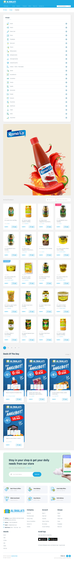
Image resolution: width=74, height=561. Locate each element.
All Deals (68, 354)
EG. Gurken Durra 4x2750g (11, 220)
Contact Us (41, 6)
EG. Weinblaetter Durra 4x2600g (62, 221)
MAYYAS (5, 548)
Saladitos (26, 223)
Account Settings (46, 526)
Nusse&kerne (11, 75)
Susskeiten (11, 78)
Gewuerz (10, 98)
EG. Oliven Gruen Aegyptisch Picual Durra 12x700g (27, 250)
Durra (8, 223)
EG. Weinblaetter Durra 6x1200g (10, 249)
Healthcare (11, 106)
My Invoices (44, 524)
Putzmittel (11, 102)
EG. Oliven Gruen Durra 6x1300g (27, 305)
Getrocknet (11, 90)
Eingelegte (11, 39)
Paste (10, 35)
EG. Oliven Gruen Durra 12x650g (44, 334)
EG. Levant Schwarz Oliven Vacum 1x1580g (63, 249)
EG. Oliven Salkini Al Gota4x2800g (9, 334)
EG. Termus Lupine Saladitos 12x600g (26, 221)
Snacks (10, 82)
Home (13, 6)
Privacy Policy (30, 518)
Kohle (10, 114)
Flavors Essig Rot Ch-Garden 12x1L (14, 392)
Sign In (43, 513)
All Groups (7, 6)
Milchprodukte (11, 51)
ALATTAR (56, 396)
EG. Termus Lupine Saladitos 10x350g (26, 277)
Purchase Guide (30, 516)
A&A (4, 543)
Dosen (10, 24)
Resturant (11, 43)
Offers (29, 6)
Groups (10, 10)
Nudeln (10, 86)
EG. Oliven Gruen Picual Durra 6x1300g (44, 277)
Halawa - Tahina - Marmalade (15, 67)
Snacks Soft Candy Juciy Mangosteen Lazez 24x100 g (35, 393)
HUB (4, 537)
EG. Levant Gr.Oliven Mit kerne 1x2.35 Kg (10, 277)
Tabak (10, 110)
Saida (4, 545)
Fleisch (10, 27)
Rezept (10, 94)
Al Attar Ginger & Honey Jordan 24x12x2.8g (59, 393)
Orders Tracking (45, 521)
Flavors (10, 47)
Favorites (44, 518)
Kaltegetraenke (12, 55)
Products (25, 6)
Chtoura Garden (12, 396)
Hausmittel (11, 118)
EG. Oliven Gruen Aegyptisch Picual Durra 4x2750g (44, 222)
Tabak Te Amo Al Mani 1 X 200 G (13, 438)
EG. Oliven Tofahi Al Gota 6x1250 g (45, 305)
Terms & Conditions (31, 521)
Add (14, 227)
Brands (19, 6)
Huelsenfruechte (12, 63)
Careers (28, 526)
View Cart (44, 516)
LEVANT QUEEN (62, 252)
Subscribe (37, 474)
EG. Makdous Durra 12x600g (45, 248)
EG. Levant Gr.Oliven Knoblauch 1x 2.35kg (61, 305)
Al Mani (10, 441)
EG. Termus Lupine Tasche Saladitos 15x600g (11, 305)
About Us (35, 6)
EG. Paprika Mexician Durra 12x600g (28, 334)
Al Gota (43, 308)
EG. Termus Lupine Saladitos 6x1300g (61, 334)
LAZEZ (33, 396)
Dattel (10, 71)
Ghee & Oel (11, 31)
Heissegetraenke (12, 59)
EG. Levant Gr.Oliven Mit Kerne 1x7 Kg (62, 277)
